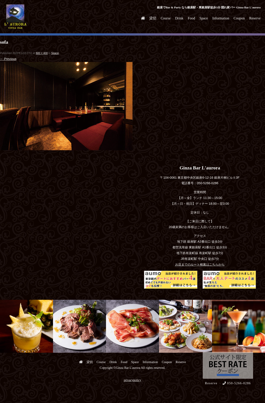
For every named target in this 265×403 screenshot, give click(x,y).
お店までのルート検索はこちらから (200, 264)
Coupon (239, 18)
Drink (179, 18)
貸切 (152, 18)
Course (166, 18)
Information (220, 18)
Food (191, 18)
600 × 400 (42, 53)
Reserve (255, 18)
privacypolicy (132, 380)
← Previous (8, 59)
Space (203, 18)
